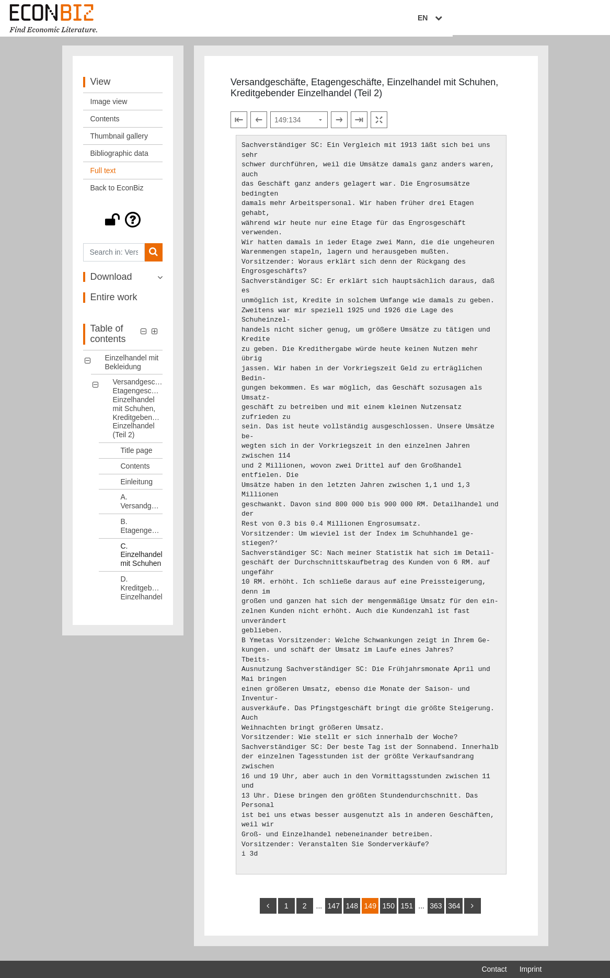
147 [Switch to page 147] (334, 910)
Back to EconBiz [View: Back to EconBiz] (117, 192)
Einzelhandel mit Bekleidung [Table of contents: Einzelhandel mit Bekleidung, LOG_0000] (132, 366)
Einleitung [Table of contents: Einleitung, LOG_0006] (137, 486)
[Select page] (299, 124)
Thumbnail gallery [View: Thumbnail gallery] (119, 140)
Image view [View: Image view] (109, 105)
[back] (268, 910)
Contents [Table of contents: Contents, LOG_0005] (135, 470)
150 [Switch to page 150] (389, 910)
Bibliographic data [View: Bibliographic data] (119, 157)
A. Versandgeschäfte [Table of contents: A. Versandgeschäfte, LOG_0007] (142, 506)
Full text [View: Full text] (103, 174)
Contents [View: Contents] (105, 123)
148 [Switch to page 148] (352, 910)
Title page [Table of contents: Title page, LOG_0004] (137, 454)
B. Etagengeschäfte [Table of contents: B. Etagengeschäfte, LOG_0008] (142, 530)
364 (454, 910)
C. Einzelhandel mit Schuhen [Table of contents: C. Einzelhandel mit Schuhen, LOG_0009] (142, 559)
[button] (123, 224)
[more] (472, 910)
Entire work (113, 302)
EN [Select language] (534, 19)
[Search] (153, 256)
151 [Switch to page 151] (407, 910)
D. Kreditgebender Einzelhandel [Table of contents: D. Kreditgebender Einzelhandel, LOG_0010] (142, 592)
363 (436, 910)
